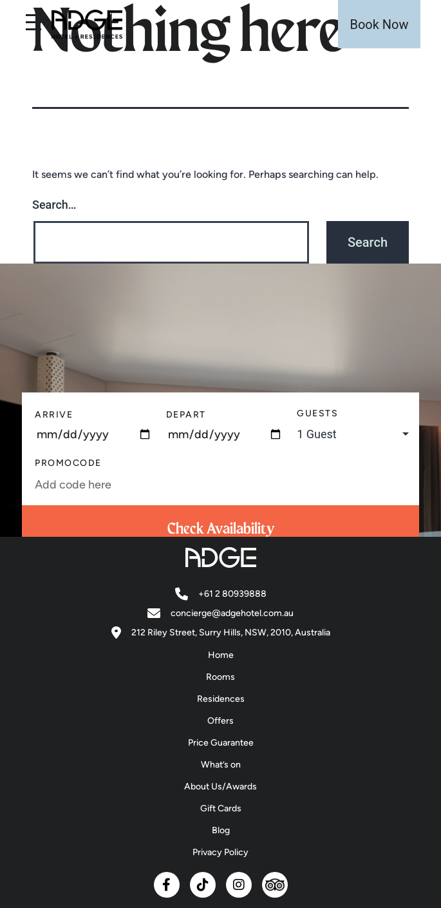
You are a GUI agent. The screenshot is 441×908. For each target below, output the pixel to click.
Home (221, 655)
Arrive (54, 414)
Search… (54, 204)
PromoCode (68, 463)
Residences (221, 698)
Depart (186, 414)
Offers (220, 720)
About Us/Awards (220, 786)
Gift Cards (220, 808)
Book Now (379, 24)
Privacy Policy (220, 852)
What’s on (221, 764)
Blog (221, 830)
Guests (317, 413)
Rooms (220, 676)
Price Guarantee (221, 742)
